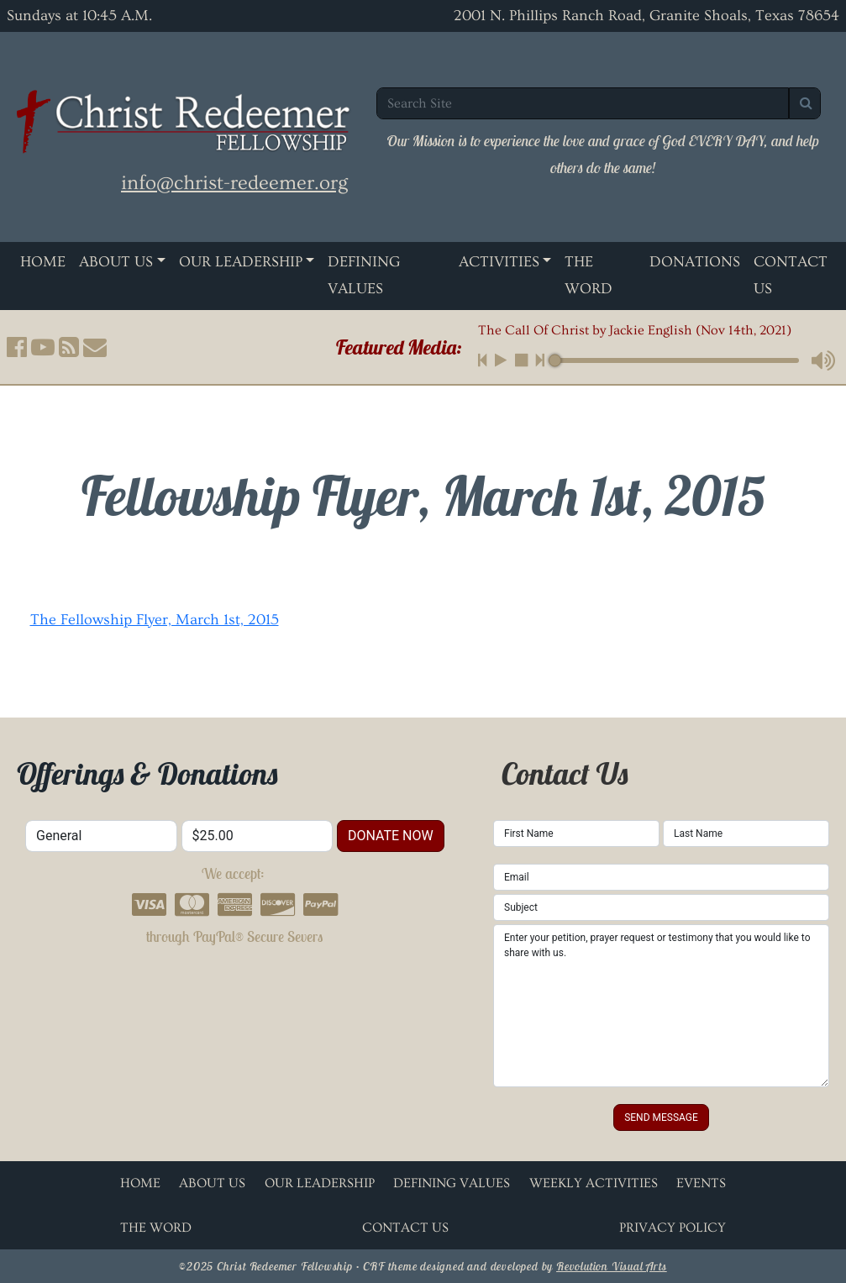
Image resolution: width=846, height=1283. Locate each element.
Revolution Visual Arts (611, 1266)
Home (43, 262)
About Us (116, 262)
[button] (17, 347)
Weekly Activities (593, 1183)
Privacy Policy (672, 1227)
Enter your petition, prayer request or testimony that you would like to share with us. (661, 1005)
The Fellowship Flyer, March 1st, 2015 (154, 619)
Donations (694, 262)
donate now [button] (391, 836)
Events (701, 1183)
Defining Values (364, 275)
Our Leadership (240, 262)
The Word (588, 275)
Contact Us (791, 275)
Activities (499, 262)
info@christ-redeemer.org (234, 182)
